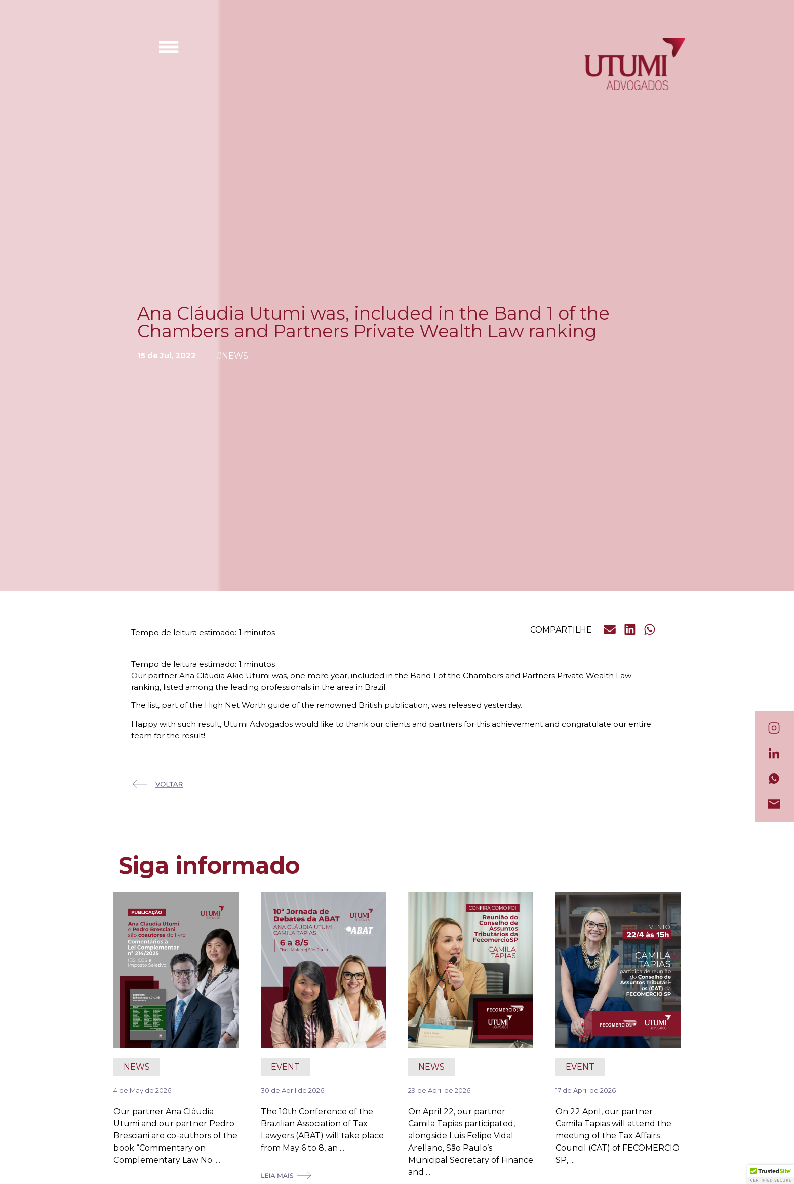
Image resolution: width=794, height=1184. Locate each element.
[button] (610, 629)
